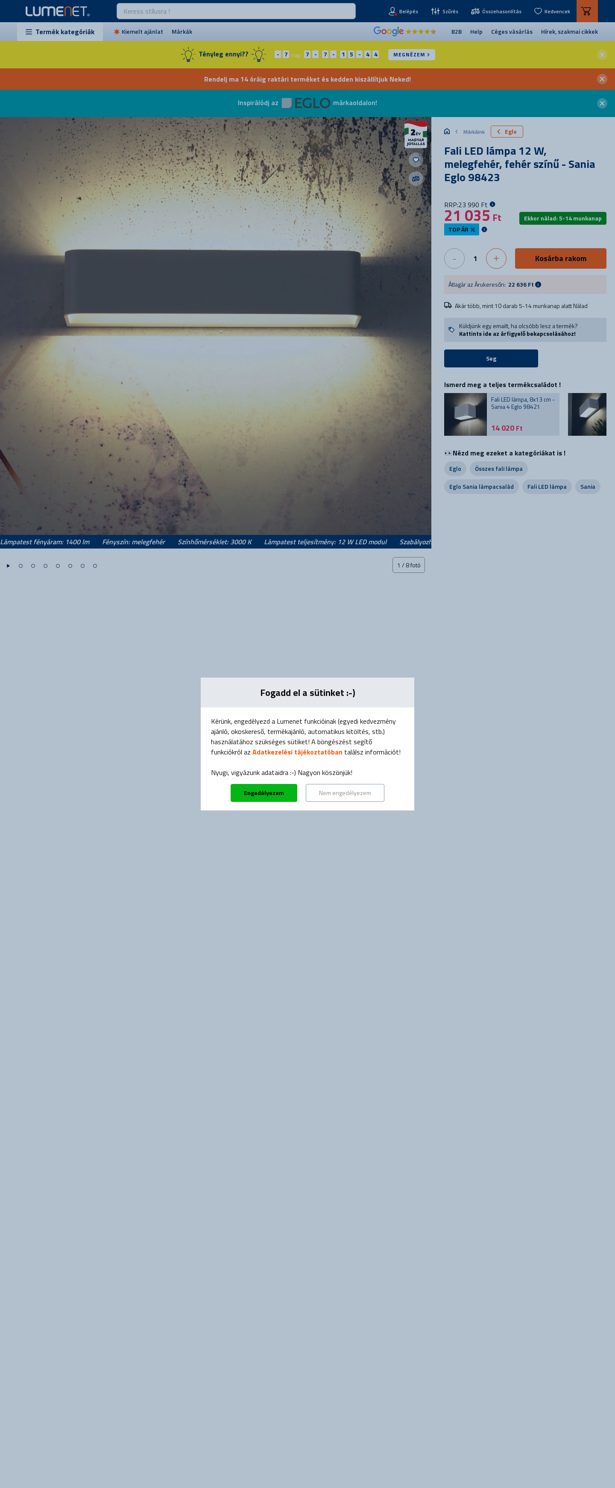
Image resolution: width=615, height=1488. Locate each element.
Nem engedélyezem (345, 792)
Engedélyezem (264, 792)
